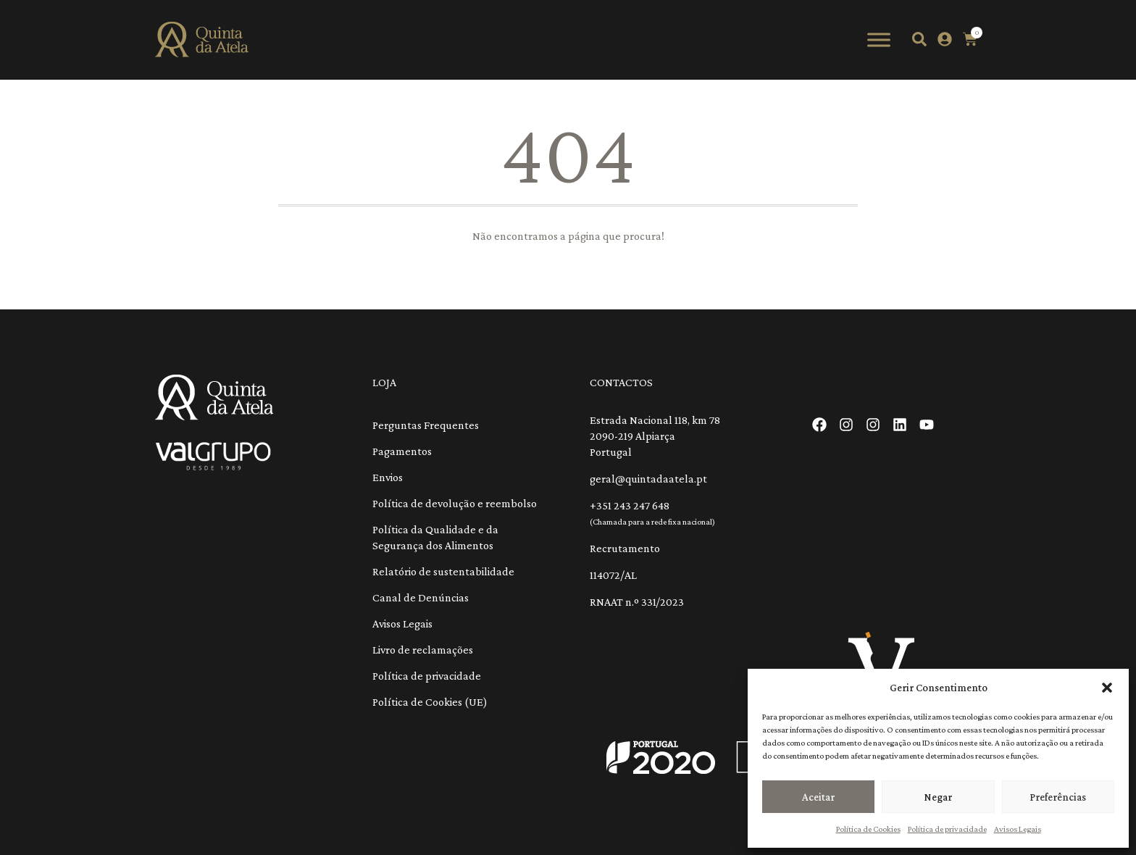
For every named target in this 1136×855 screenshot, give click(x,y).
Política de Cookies (868, 829)
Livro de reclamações (422, 649)
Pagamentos (402, 451)
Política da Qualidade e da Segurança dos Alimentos (435, 537)
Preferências (1058, 797)
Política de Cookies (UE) (430, 702)
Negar (938, 797)
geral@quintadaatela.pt (648, 478)
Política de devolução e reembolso (454, 503)
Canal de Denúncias (420, 597)
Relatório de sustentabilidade (443, 571)
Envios (387, 477)
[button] (1107, 687)
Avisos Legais (1017, 829)
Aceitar (818, 797)
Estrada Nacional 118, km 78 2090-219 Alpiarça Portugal (655, 436)
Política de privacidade (947, 829)
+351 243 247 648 (629, 505)
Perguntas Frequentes (425, 425)
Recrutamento (625, 548)
